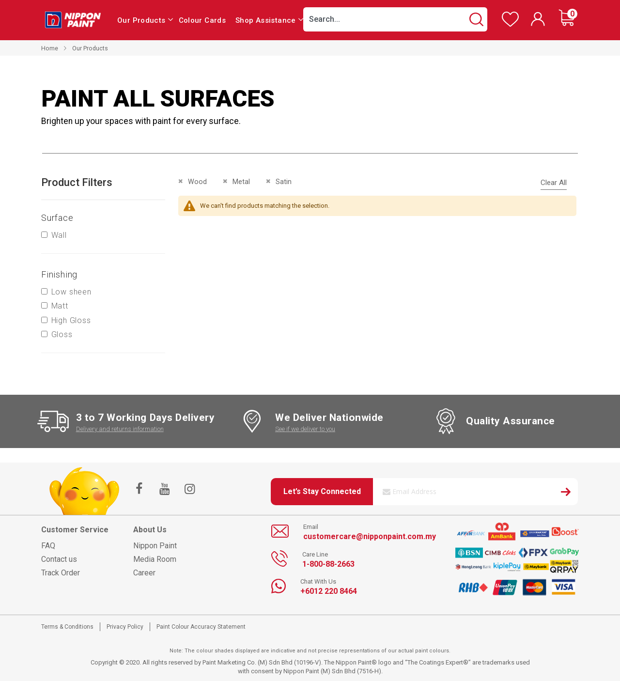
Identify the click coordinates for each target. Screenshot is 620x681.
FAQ (48, 545)
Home (49, 48)
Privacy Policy (125, 626)
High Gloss (71, 320)
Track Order (60, 572)
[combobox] (395, 19)
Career (144, 572)
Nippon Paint (155, 545)
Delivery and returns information (120, 429)
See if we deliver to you (305, 429)
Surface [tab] (57, 218)
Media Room (154, 559)
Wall (59, 235)
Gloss (62, 334)
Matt (59, 305)
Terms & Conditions (67, 626)
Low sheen (71, 291)
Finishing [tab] (59, 274)
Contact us (59, 559)
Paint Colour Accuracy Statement (201, 626)
